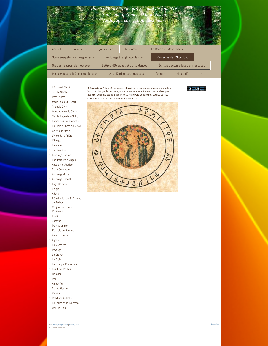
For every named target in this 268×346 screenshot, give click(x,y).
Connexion (215, 324)
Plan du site (74, 324)
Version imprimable (58, 324)
